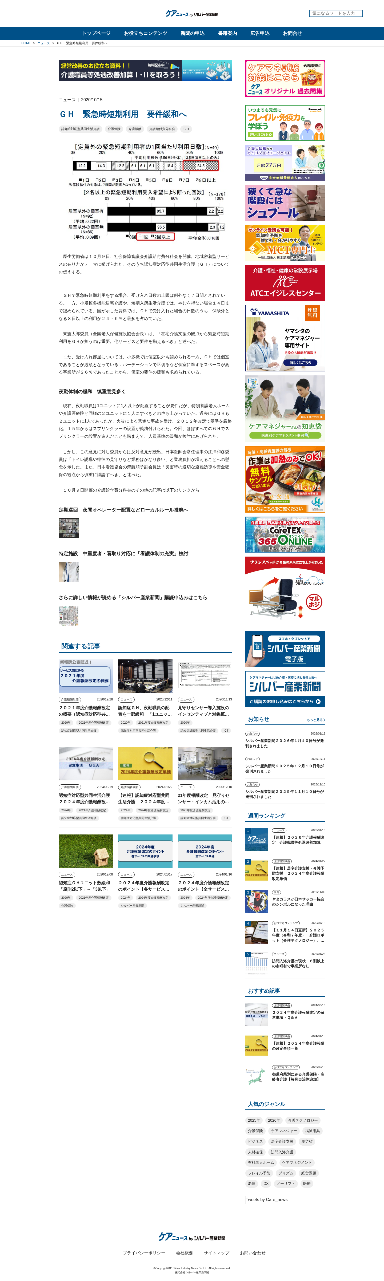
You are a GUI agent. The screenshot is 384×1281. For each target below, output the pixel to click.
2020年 (66, 722)
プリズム (285, 1173)
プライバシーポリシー (144, 1253)
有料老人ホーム (261, 1162)
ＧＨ (186, 129)
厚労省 (307, 1141)
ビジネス (255, 1141)
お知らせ (252, 733)
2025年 (254, 1120)
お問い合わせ (253, 1253)
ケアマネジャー (284, 1131)
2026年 (274, 1120)
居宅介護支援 (282, 1141)
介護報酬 (135, 129)
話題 (276, 892)
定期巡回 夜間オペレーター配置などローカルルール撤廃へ (123, 510)
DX (266, 1183)
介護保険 (114, 129)
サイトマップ (216, 1253)
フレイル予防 (259, 1173)
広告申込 (260, 33)
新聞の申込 (193, 33)
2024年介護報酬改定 (92, 810)
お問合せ (292, 33)
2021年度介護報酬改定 (94, 722)
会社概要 (184, 1253)
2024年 (66, 810)
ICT (226, 730)
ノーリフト (286, 1183)
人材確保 (255, 1152)
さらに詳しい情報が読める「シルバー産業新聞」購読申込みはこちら (133, 597)
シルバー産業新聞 (132, 905)
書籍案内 (227, 33)
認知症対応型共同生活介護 (80, 129)
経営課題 (308, 1173)
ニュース (126, 699)
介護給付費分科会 (162, 129)
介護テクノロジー (303, 1120)
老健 (251, 1183)
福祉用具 (312, 1131)
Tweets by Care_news (266, 1199)
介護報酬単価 (70, 699)
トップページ (96, 33)
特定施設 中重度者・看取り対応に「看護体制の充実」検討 (123, 553)
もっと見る (315, 720)
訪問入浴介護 (282, 1152)
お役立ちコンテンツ (145, 33)
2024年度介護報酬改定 (153, 810)
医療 (307, 1183)
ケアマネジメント (297, 1162)
